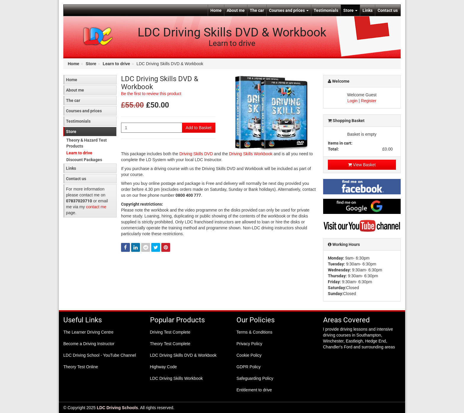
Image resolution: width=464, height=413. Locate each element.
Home (216, 10)
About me (236, 10)
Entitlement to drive (254, 390)
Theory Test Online (80, 366)
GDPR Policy (248, 366)
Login (352, 100)
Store (350, 10)
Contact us (388, 10)
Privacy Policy (249, 343)
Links (367, 10)
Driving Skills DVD (196, 153)
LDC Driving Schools (117, 407)
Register (368, 100)
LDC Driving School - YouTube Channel (99, 355)
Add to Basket (199, 127)
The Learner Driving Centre (88, 332)
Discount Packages (84, 159)
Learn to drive (116, 63)
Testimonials (326, 10)
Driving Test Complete (170, 332)
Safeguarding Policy (254, 378)
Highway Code (163, 366)
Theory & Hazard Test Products (86, 143)
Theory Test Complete (170, 343)
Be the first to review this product (151, 93)
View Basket (362, 164)
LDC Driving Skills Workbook (176, 378)
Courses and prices (289, 10)
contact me (96, 206)
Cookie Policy (249, 355)
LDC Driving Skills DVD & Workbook (183, 355)
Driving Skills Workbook (251, 153)
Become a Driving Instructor (89, 343)
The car (257, 10)
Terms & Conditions (254, 332)
